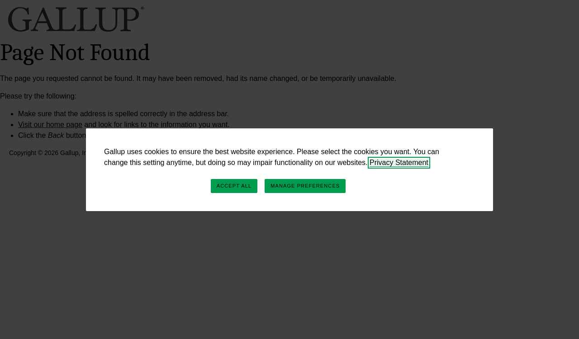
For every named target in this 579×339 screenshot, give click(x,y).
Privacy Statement (399, 162)
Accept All (234, 185)
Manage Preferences (305, 185)
